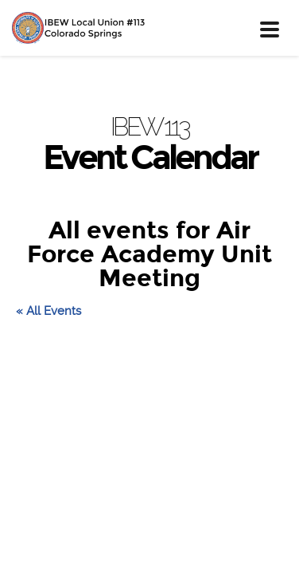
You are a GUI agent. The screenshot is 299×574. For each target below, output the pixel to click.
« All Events (48, 311)
